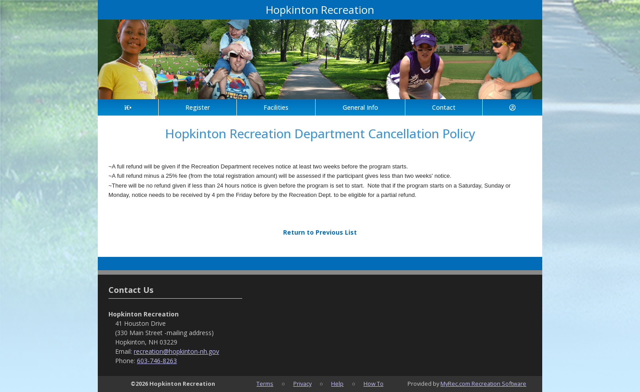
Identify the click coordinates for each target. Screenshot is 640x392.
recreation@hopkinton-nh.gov (176, 351)
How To (374, 384)
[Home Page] (128, 107)
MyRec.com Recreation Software (483, 384)
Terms (264, 384)
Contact (444, 107)
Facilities (276, 107)
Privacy (302, 384)
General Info (360, 107)
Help (337, 384)
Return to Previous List (320, 232)
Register (197, 107)
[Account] (512, 107)
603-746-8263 (157, 360)
